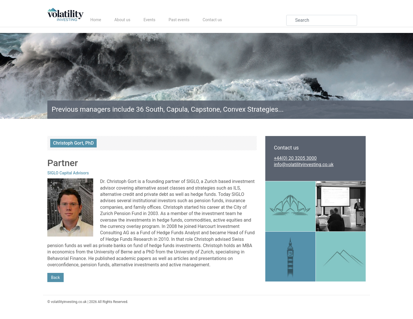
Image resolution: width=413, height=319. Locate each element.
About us (122, 19)
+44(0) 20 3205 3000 (295, 158)
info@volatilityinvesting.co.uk (304, 164)
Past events (179, 19)
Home (95, 19)
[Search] (321, 20)
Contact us (212, 19)
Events (149, 19)
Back (55, 277)
